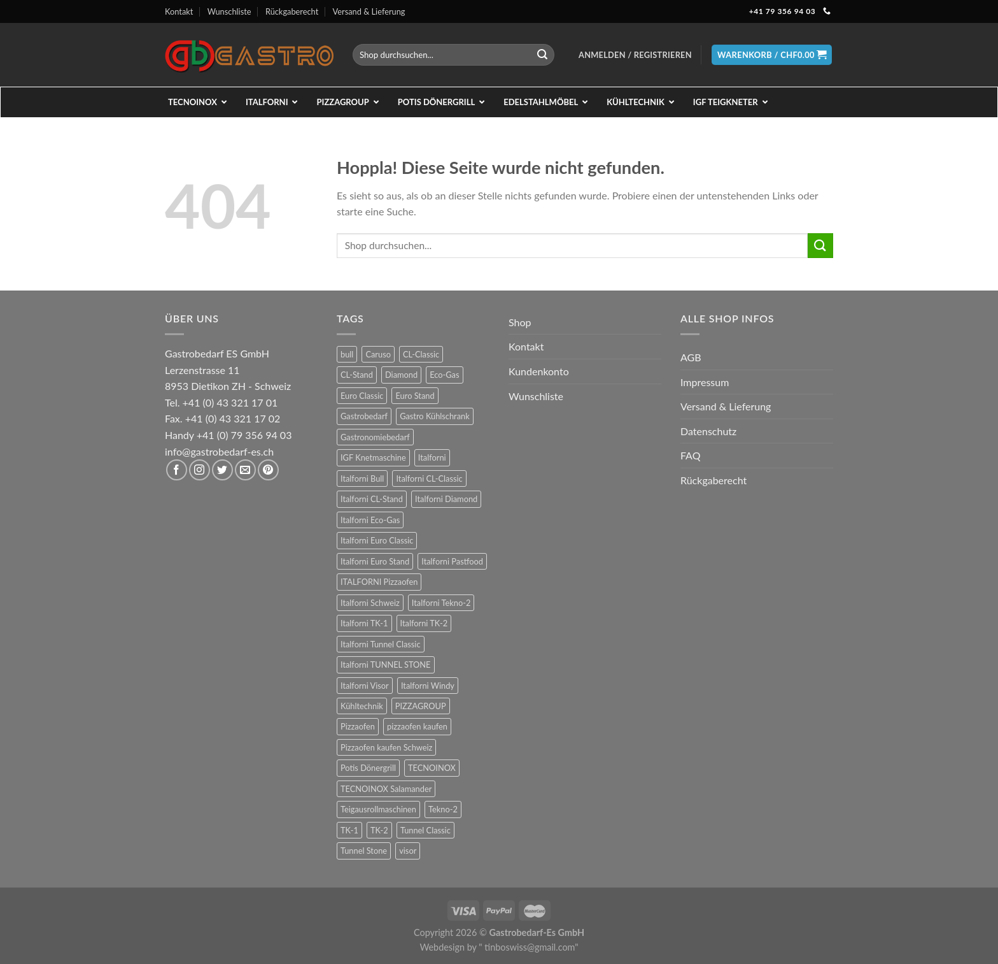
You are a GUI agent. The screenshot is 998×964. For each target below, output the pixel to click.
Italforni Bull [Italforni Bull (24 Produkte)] (362, 478)
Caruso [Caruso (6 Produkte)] (378, 354)
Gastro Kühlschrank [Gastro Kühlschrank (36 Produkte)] (435, 416)
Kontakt (179, 11)
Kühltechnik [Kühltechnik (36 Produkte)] (362, 706)
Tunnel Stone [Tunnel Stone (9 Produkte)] (364, 850)
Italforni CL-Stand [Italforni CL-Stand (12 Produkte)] (372, 499)
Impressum (704, 382)
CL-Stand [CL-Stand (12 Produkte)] (357, 375)
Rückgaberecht (291, 11)
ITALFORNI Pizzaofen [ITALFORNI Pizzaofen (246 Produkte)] (379, 582)
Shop (520, 322)
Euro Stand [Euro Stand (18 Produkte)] (414, 396)
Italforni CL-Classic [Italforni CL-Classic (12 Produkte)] (429, 478)
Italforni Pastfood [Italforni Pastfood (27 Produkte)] (452, 561)
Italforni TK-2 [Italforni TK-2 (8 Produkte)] (424, 623)
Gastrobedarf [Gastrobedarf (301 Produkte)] (364, 416)
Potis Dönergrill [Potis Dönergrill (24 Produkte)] (368, 768)
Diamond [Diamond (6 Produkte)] (401, 375)
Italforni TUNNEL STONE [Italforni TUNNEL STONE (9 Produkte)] (386, 664)
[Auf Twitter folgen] (222, 469)
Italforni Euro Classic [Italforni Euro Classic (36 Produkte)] (377, 540)
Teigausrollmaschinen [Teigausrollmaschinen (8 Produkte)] (378, 809)
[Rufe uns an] (827, 11)
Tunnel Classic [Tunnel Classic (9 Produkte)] (425, 830)
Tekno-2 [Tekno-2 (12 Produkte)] (443, 809)
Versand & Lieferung (369, 11)
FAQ (690, 455)
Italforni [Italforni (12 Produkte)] (432, 457)
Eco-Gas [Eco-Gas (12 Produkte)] (444, 375)
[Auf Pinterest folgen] (268, 469)
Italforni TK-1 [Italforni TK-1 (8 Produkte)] (364, 623)
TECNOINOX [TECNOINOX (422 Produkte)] (432, 768)
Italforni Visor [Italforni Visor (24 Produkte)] (365, 685)
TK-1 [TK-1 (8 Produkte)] (349, 830)
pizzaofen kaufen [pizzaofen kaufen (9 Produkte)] (417, 726)
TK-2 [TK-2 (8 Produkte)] (379, 830)
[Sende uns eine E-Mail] (245, 469)
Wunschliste (229, 11)
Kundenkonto (539, 371)
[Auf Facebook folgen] (176, 469)
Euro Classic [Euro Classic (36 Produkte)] (362, 396)
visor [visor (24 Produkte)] (407, 850)
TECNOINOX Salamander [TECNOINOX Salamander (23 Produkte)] (386, 789)
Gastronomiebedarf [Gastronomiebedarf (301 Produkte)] (375, 437)
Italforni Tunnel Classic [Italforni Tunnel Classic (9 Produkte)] (381, 644)
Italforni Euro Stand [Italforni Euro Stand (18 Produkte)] (375, 561)
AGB (690, 357)
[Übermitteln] (542, 55)
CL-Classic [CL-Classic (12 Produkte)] (421, 354)
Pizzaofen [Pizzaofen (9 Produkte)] (358, 726)
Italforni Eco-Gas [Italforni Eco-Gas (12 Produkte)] (370, 520)
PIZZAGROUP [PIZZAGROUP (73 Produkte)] (420, 706)
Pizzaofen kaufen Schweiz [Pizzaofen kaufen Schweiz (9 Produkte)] (386, 747)
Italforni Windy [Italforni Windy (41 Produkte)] (427, 685)
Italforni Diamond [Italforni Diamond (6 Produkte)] (446, 499)
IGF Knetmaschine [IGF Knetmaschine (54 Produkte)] (373, 457)
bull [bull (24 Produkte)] (347, 354)
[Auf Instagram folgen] (199, 469)
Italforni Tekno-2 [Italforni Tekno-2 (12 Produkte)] (441, 603)
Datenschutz (708, 431)
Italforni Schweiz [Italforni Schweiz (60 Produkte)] (370, 603)
